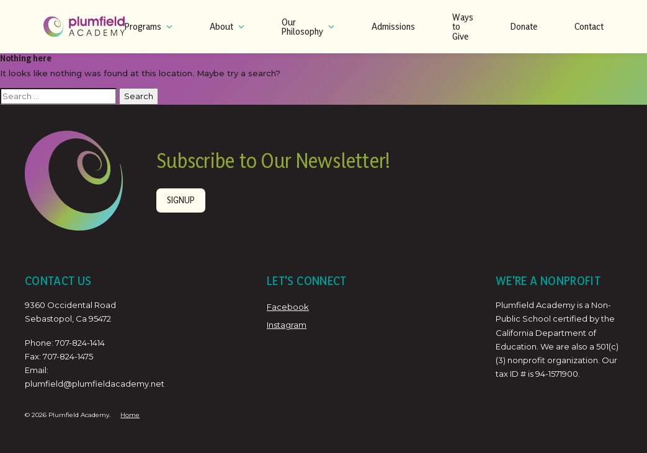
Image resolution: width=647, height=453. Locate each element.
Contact (589, 26)
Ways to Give (462, 26)
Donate (524, 26)
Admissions (393, 26)
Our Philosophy (308, 27)
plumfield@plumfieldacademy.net (94, 384)
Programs (148, 26)
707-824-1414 (80, 343)
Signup (181, 200)
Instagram (286, 325)
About (227, 26)
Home (130, 415)
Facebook (288, 307)
